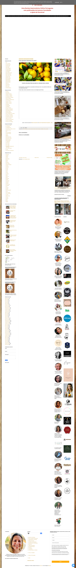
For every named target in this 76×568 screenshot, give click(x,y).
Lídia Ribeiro (8, 71)
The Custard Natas (9, 148)
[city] (60, 540)
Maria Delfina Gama (9, 72)
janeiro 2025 (7, 306)
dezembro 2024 (7, 307)
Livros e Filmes (8, 100)
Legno (7, 134)
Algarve (7, 156)
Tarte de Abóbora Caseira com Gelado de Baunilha (13, 250)
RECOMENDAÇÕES (31, 546)
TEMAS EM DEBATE (31, 545)
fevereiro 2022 (7, 343)
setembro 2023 (7, 323)
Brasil (7, 161)
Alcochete (7, 154)
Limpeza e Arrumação (9, 114)
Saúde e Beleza (8, 111)
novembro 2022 (7, 334)
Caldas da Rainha (8, 164)
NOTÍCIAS (30, 547)
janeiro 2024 (7, 319)
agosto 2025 (7, 298)
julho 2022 (6, 337)
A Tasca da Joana (8, 125)
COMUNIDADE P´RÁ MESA (32, 539)
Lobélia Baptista (8, 70)
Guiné (7, 170)
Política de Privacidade (31, 555)
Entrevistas (7, 92)
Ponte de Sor (8, 184)
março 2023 (7, 329)
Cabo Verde (8, 163)
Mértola (7, 179)
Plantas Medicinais (9, 112)
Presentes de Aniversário (9, 119)
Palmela (7, 183)
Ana (6, 62)
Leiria (7, 171)
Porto (7, 186)
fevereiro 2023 (7, 330)
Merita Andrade (8, 78)
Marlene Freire (8, 77)
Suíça (7, 191)
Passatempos (8, 105)
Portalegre (7, 185)
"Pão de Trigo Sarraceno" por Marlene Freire (12, 226)
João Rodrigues (8, 68)
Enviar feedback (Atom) (26, 159)
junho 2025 (6, 300)
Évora (7, 200)
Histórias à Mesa (8, 133)
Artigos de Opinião (8, 93)
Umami (7, 149)
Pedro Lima (7, 85)
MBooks (7, 135)
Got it (61, 2)
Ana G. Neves (8, 63)
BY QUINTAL (8, 126)
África (7, 199)
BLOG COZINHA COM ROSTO (33, 538)
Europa (7, 168)
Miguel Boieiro (8, 79)
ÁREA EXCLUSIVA (31, 540)
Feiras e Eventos (8, 107)
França (7, 169)
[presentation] (59, 558)
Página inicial (37, 157)
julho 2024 (6, 313)
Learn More (57, 2)
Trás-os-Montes (8, 193)
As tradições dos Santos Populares (12, 245)
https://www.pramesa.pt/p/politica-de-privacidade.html (59, 548)
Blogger (49, 565)
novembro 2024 (7, 308)
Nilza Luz (7, 83)
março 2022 (7, 342)
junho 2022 (6, 338)
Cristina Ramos (8, 64)
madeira (7, 198)
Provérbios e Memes (9, 96)
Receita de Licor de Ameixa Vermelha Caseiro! (13, 221)
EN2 (6, 131)
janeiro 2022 (7, 344)
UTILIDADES (30, 548)
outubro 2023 (7, 322)
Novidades (7, 104)
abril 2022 (6, 341)
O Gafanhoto (8, 141)
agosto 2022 (7, 336)
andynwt (41, 565)
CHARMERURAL (8, 127)
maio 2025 (6, 301)
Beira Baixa (7, 158)
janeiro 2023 (7, 331)
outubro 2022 (7, 335)
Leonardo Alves (8, 69)
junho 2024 (6, 314)
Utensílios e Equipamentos (10, 99)
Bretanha (7, 162)
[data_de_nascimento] (60, 543)
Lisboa (7, 172)
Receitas (7, 91)
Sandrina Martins (8, 87)
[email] (60, 535)
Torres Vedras (8, 192)
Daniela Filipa (8, 65)
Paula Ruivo (8, 84)
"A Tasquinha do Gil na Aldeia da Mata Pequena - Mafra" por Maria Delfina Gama (13, 216)
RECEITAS (30, 544)
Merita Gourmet (8, 139)
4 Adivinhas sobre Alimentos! (12, 211)
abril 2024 (6, 316)
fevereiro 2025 (7, 305)
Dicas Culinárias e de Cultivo (10, 113)
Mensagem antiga (49, 157)
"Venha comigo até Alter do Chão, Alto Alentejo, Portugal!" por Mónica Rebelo (13, 207)
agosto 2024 (7, 312)
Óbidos (7, 201)
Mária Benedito (8, 80)
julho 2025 (6, 299)
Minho (7, 177)
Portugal (7, 187)
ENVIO (60, 561)
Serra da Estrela (8, 190)
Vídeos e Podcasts (9, 103)
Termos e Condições (31, 552)
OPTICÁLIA (7, 142)
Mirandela (7, 178)
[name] (60, 538)
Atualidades (7, 106)
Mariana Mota (8, 76)
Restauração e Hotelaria (9, 97)
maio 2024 (6, 315)
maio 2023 (6, 327)
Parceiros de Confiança (9, 121)
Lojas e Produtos (8, 98)
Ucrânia (7, 194)
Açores (7, 157)
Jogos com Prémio (9, 118)
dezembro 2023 (7, 320)
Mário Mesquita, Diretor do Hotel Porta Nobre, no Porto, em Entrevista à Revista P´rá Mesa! (62, 202)
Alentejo (7, 155)
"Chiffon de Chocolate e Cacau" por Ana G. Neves (13, 236)
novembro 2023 (7, 321)
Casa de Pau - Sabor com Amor (11, 128)
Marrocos (7, 176)
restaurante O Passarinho (10, 150)
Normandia (7, 180)
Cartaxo (7, 165)
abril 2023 (6, 328)
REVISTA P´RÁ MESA (31, 537)
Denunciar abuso (31, 560)
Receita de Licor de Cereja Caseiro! (13, 240)
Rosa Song (7, 86)
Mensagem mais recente (22, 157)
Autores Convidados (9, 120)
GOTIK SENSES (8, 132)
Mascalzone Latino (9, 138)
